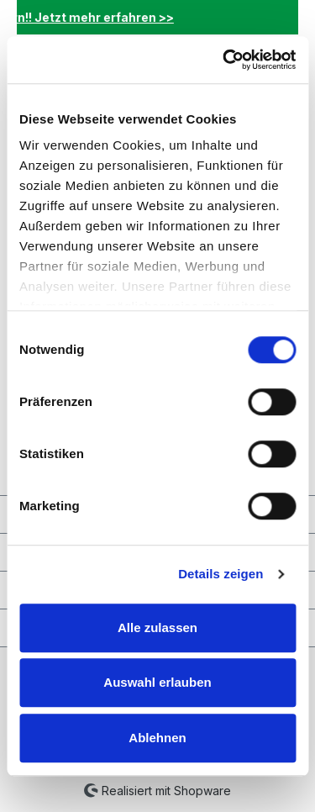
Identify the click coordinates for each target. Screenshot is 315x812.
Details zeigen (220, 574)
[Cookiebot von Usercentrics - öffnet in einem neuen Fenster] (224, 60)
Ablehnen (157, 737)
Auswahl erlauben (157, 682)
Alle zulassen (157, 627)
